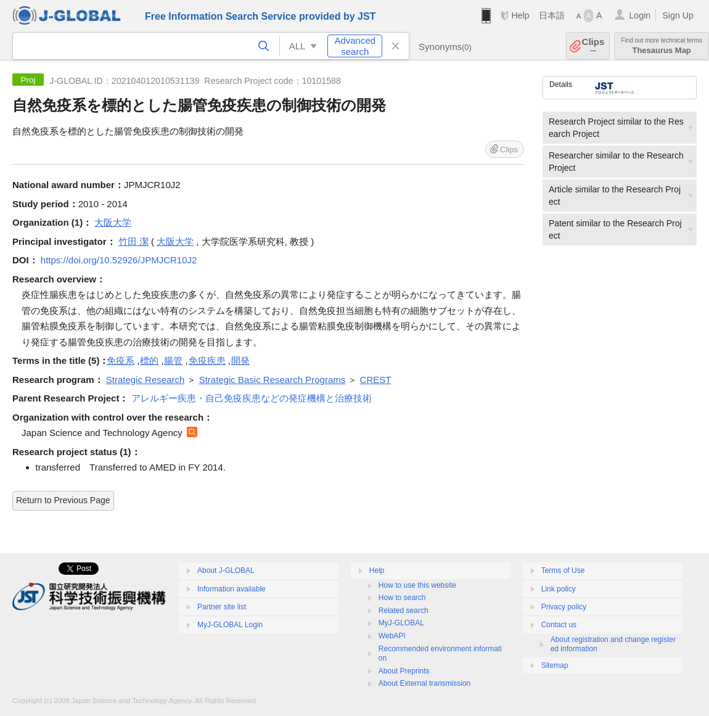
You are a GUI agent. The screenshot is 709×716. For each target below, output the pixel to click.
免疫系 (120, 360)
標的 (149, 360)
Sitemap (554, 665)
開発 (240, 360)
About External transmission (424, 683)
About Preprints (404, 671)
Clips (593, 46)
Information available (231, 589)
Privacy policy (563, 607)
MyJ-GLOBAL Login (230, 624)
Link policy (558, 589)
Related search (403, 610)
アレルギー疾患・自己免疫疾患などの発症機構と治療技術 (251, 398)
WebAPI (392, 636)
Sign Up (678, 15)
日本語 (552, 15)
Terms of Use (563, 570)
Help (520, 15)
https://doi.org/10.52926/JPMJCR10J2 (119, 260)
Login (639, 15)
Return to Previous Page (63, 500)
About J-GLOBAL (226, 570)
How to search (402, 597)
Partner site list (221, 607)
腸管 (173, 360)
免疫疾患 (207, 360)
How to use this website (417, 585)
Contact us (558, 624)
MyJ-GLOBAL (401, 623)
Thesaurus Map (661, 46)
